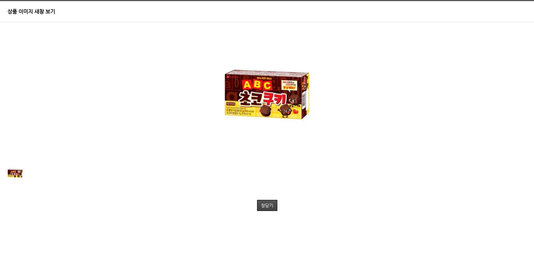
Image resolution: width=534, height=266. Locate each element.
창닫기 (267, 205)
